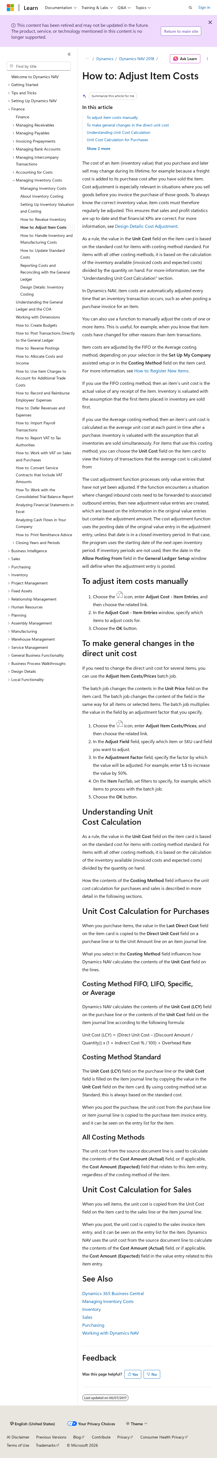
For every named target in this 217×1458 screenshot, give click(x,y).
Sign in (204, 7)
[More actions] (207, 58)
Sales (87, 1317)
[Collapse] (69, 54)
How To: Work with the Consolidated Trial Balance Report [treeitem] (44, 493)
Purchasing (93, 1325)
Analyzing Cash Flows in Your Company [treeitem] (41, 523)
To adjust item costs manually (112, 117)
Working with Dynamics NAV (110, 1333)
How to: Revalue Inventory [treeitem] (43, 219)
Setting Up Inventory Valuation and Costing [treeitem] (47, 208)
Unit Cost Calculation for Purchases (117, 139)
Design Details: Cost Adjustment (146, 226)
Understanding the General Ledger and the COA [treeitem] (39, 305)
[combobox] (39, 66)
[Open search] (190, 8)
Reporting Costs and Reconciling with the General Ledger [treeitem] (45, 272)
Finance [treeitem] (22, 116)
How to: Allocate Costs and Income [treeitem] (39, 359)
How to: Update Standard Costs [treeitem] (42, 254)
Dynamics (104, 58)
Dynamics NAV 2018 (136, 58)
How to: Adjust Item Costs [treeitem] (43, 227)
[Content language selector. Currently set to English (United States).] (32, 1423)
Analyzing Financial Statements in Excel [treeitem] (45, 508)
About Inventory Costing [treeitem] (41, 196)
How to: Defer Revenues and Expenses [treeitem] (40, 411)
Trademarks (46, 1445)
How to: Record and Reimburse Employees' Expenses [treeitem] (43, 396)
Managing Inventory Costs (108, 1301)
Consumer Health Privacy (162, 1437)
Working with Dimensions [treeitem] (38, 317)
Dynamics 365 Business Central (113, 1293)
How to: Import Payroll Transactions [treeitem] (35, 426)
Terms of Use (18, 1445)
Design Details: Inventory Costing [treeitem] (42, 290)
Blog (77, 1437)
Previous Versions (51, 1437)
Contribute (101, 1437)
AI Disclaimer (18, 1437)
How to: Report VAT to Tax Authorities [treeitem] (38, 441)
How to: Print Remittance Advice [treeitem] (44, 534)
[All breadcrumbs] (87, 58)
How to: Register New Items (161, 371)
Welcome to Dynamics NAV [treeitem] (35, 76)
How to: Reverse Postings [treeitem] (37, 348)
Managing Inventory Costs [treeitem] (43, 188)
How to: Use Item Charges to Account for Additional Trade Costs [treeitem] (41, 378)
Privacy (123, 1437)
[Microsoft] (10, 7)
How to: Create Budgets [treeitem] (36, 325)
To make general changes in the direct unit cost (128, 125)
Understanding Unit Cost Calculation (118, 132)
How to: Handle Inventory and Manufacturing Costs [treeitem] (46, 239)
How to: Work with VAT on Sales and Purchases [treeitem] (43, 456)
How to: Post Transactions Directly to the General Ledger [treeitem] (45, 336)
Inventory (91, 1309)
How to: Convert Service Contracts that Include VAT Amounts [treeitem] (39, 474)
